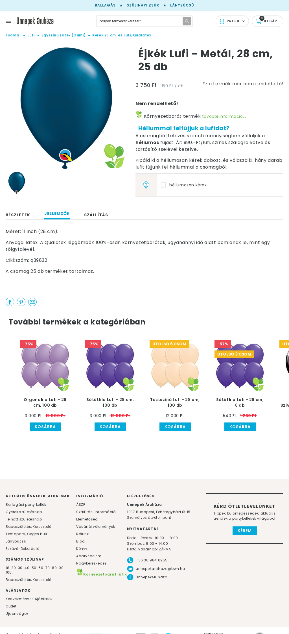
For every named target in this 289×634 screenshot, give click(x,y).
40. (27, 567)
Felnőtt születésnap (24, 519)
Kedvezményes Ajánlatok (29, 598)
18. (8, 567)
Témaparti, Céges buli (26, 533)
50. (35, 567)
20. (14, 567)
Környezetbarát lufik (101, 574)
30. (21, 567)
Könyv (81, 548)
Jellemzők (57, 213)
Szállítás (96, 215)
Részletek (18, 215)
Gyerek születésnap (24, 511)
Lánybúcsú (182, 5)
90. (62, 567)
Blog (80, 541)
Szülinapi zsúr (143, 5)
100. (9, 572)
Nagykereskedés (91, 563)
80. (55, 567)
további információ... (224, 116)
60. (41, 567)
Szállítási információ (96, 511)
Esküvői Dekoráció (22, 548)
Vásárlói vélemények (95, 526)
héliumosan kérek (188, 185)
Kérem (245, 530)
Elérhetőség (87, 519)
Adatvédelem (89, 556)
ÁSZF (80, 504)
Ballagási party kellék (26, 504)
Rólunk (82, 533)
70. (48, 567)
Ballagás (105, 5)
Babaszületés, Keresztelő (28, 526)
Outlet (11, 606)
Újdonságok (17, 613)
